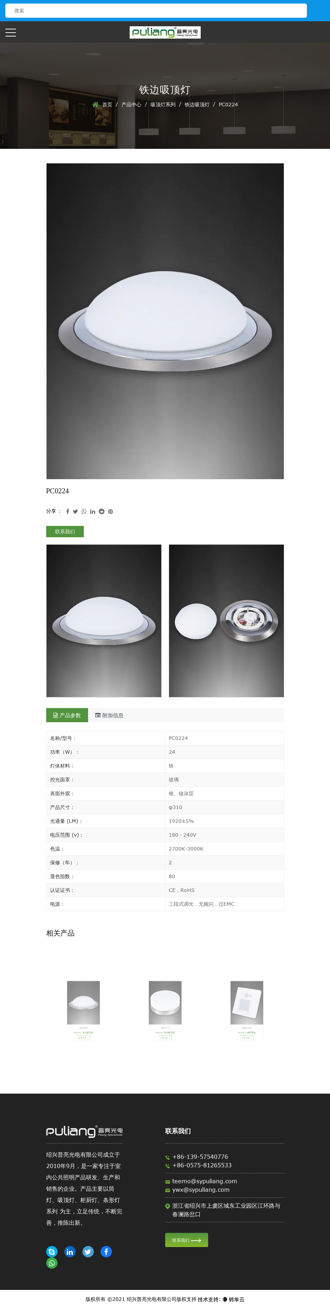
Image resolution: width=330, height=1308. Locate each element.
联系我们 (65, 531)
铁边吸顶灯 (197, 104)
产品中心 (131, 104)
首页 (107, 104)
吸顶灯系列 (163, 104)
